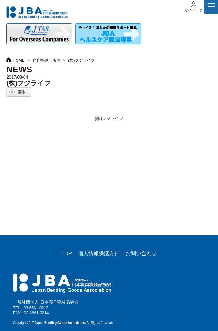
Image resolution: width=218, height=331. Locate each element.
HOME (18, 60)
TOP (66, 253)
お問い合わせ (141, 253)
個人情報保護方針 (99, 253)
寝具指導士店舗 (46, 60)
